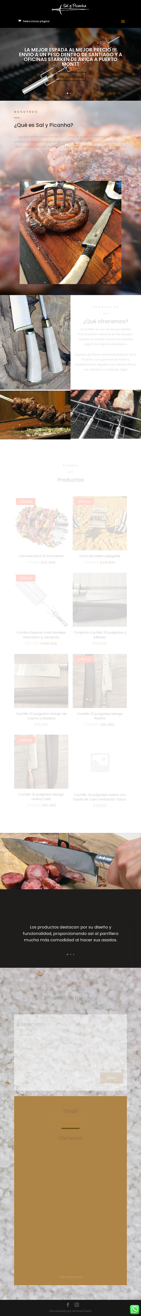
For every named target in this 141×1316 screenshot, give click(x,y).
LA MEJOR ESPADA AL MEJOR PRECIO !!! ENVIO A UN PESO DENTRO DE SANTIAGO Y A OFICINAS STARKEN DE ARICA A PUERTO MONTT (70, 57)
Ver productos (70, 76)
